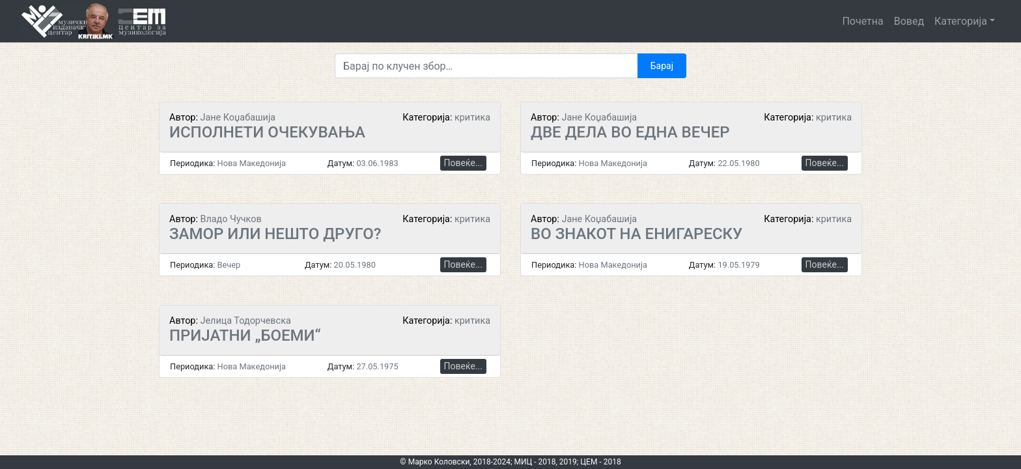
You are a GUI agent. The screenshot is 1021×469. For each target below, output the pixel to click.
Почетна (862, 21)
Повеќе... (463, 163)
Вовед (909, 21)
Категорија (960, 21)
